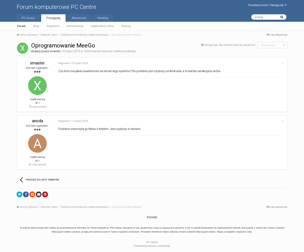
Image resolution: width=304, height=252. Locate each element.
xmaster (55, 51)
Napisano (72, 63)
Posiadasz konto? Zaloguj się (267, 5)
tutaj (249, 231)
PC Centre (28, 18)
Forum (21, 26)
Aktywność (79, 18)
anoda (37, 120)
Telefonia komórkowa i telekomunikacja (110, 51)
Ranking (126, 26)
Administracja (75, 26)
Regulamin (53, 26)
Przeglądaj (53, 18)
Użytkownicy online (102, 26)
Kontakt (152, 217)
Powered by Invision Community (152, 246)
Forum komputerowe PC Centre (56, 7)
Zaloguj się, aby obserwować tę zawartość (229, 44)
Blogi (36, 26)
